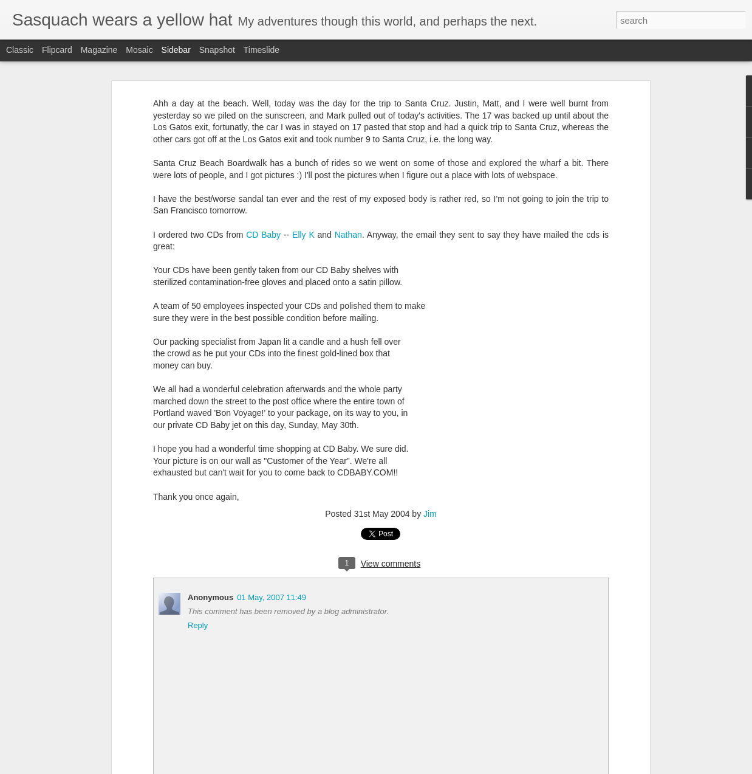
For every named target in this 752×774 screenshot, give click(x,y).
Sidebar (176, 50)
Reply (198, 625)
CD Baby (263, 235)
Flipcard (57, 50)
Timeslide (261, 50)
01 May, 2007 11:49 (271, 597)
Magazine (99, 50)
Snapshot (217, 50)
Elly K (303, 235)
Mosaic (139, 50)
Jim (430, 514)
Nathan (348, 235)
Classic (19, 50)
